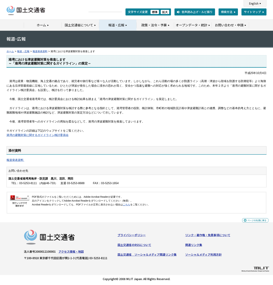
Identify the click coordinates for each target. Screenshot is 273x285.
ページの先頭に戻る (254, 223)
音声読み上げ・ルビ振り (197, 12)
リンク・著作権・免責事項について (207, 236)
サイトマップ (252, 12)
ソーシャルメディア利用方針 (203, 256)
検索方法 (226, 12)
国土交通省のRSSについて (134, 246)
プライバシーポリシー (132, 236)
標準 (155, 12)
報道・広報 (23, 51)
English (253, 3)
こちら (126, 204)
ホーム (10, 51)
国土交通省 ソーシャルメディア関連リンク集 (147, 256)
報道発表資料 (40, 51)
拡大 (165, 12)
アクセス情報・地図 (71, 253)
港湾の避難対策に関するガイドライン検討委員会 (38, 135)
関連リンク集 (193, 246)
